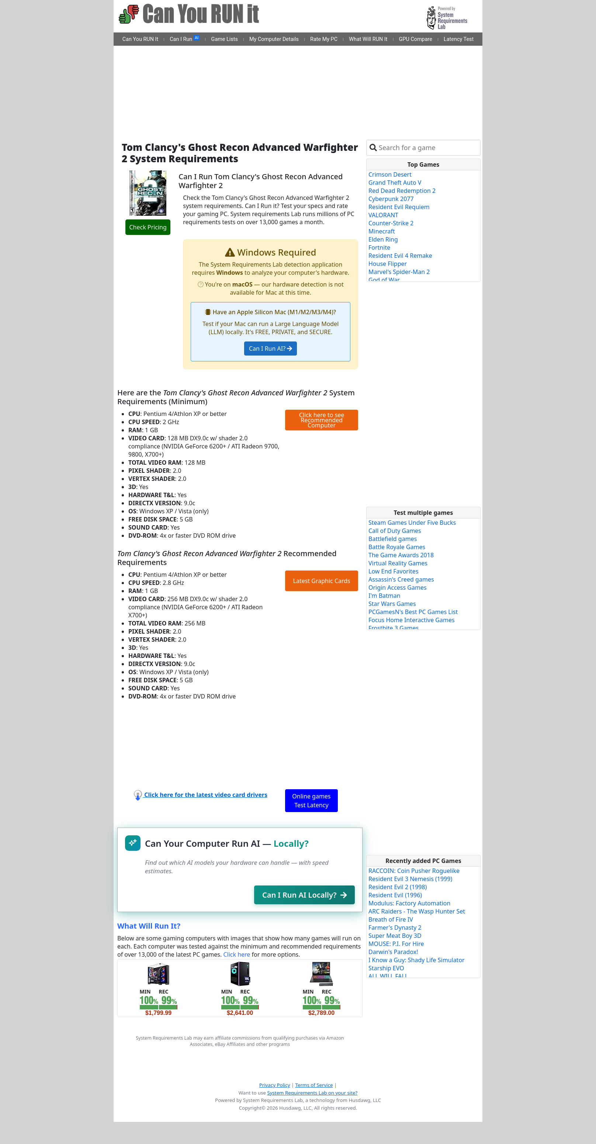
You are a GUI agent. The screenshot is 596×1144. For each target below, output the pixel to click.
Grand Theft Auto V (394, 182)
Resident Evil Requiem (399, 207)
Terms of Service (314, 1085)
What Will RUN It (368, 39)
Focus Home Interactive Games (411, 620)
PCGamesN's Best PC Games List (413, 612)
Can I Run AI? (270, 348)
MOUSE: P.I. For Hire (396, 944)
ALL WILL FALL (388, 976)
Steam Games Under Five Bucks (412, 523)
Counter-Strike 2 (390, 223)
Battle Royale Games (396, 547)
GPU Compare (415, 39)
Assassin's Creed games (401, 579)
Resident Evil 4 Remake (400, 256)
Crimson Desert (390, 174)
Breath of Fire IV (390, 919)
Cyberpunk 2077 (391, 199)
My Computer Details (274, 39)
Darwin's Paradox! (393, 952)
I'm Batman (384, 596)
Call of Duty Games (394, 531)
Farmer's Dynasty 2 (395, 927)
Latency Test (459, 39)
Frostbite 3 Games (393, 628)
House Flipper (387, 264)
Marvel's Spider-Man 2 (399, 272)
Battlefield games (392, 539)
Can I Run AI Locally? (304, 895)
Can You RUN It (140, 39)
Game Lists (224, 39)
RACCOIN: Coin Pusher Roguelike (414, 871)
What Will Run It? (148, 926)
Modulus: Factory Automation (409, 903)
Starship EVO (386, 968)
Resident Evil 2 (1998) (397, 887)
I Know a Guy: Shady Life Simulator (416, 960)
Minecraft (381, 231)
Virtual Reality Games (397, 563)
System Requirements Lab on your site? (312, 1092)
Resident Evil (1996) (395, 895)
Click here (236, 954)
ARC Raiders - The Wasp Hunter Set (416, 911)
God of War (384, 280)
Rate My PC (323, 39)
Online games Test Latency (311, 800)
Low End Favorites (393, 571)
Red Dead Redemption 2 (402, 191)
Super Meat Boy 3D (395, 936)
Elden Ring (383, 239)
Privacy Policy (274, 1085)
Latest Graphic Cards (321, 581)
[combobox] (428, 147)
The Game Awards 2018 (401, 555)
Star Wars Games (392, 604)
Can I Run (185, 38)
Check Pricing (147, 227)
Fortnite (379, 247)
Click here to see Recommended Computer (321, 420)
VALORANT (383, 215)
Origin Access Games (397, 587)
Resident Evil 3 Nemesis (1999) (410, 879)
